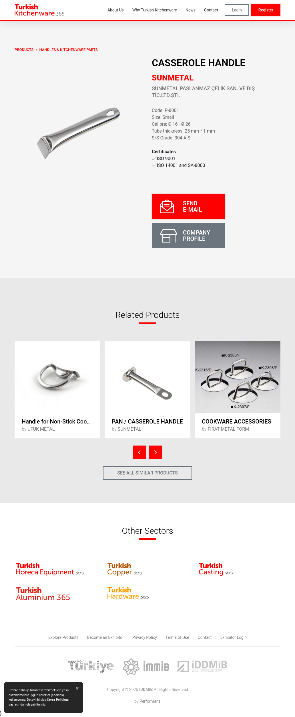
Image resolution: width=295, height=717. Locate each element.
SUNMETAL (173, 77)
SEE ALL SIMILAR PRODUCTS (147, 473)
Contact (205, 637)
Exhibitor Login (233, 637)
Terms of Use (177, 637)
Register (265, 10)
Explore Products (63, 637)
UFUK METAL (41, 429)
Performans (149, 701)
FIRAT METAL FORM (228, 429)
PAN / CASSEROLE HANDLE (147, 421)
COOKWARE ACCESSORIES (236, 421)
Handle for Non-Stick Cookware (61, 421)
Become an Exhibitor (105, 637)
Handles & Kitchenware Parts (68, 50)
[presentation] (139, 452)
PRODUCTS (24, 50)
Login (237, 10)
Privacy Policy (144, 637)
